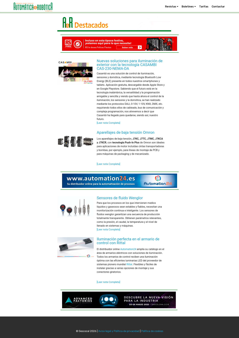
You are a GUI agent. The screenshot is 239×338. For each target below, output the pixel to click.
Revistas (170, 6)
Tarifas (203, 6)
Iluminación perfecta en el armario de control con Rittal (128, 241)
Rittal (129, 264)
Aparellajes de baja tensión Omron (125, 132)
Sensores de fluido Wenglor (120, 198)
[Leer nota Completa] (108, 122)
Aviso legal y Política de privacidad (118, 331)
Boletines (188, 6)
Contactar (218, 6)
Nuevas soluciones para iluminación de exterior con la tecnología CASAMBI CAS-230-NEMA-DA (130, 65)
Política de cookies (152, 331)
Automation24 (128, 249)
